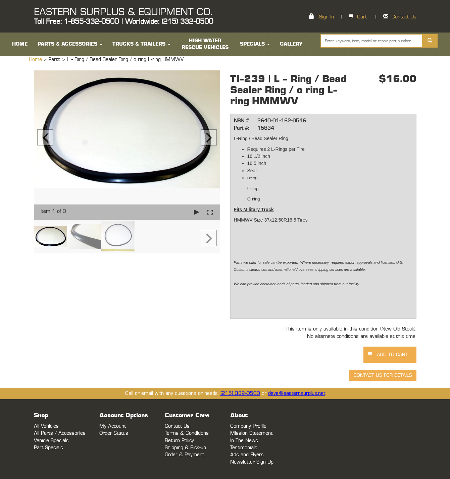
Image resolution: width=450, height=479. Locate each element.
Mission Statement (251, 433)
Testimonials (243, 447)
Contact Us (404, 16)
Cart (362, 16)
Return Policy (179, 440)
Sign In (326, 16)
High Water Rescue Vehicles (205, 44)
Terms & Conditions (187, 433)
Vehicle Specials (51, 440)
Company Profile (248, 426)
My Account (112, 426)
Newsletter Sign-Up (251, 462)
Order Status (113, 433)
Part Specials (48, 447)
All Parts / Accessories (60, 433)
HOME (20, 44)
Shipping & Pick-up (185, 447)
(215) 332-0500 (240, 393)
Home (36, 59)
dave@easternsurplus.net (296, 393)
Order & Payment (184, 454)
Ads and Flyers (247, 454)
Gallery (291, 44)
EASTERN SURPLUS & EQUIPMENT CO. (123, 12)
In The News (244, 440)
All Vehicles (46, 426)
